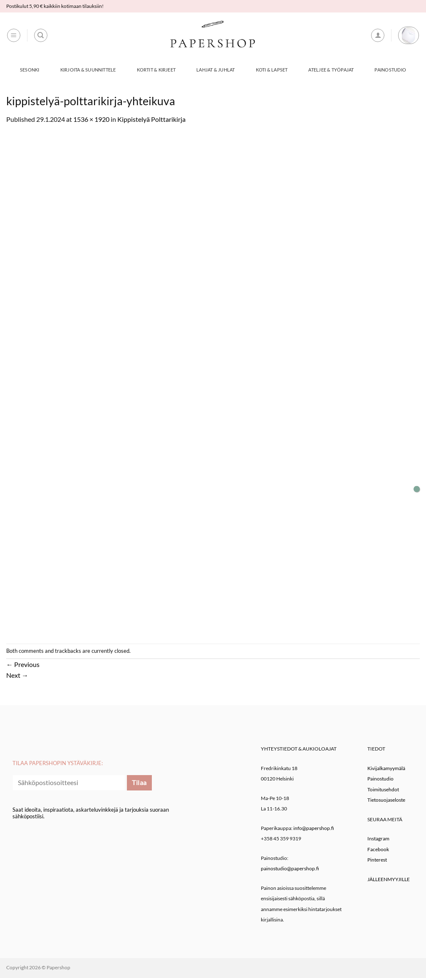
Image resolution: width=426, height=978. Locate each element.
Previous (23, 664)
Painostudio (390, 69)
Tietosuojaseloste (386, 800)
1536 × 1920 (91, 119)
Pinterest (377, 860)
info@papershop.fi (313, 828)
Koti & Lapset (272, 69)
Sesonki (30, 69)
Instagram (378, 838)
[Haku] (40, 35)
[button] (13, 35)
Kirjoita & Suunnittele (88, 69)
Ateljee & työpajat (331, 69)
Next (17, 675)
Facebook (378, 849)
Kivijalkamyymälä (386, 768)
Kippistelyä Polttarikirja (151, 119)
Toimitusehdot (383, 789)
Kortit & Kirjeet (156, 69)
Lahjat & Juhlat (215, 69)
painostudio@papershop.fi (290, 868)
